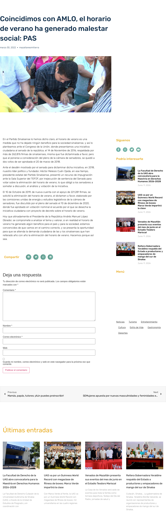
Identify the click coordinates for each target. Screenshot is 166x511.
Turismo (133, 322)
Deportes (123, 333)
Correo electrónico (12, 337)
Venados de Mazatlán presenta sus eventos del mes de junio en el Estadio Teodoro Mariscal (149, 227)
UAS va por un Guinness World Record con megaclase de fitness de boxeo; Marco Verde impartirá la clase (150, 202)
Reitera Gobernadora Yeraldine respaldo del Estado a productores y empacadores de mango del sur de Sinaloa (150, 253)
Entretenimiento (149, 322)
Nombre (7, 326)
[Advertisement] (139, 296)
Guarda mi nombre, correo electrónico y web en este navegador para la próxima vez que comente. (46, 363)
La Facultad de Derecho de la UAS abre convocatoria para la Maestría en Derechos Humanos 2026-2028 (150, 176)
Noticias (120, 322)
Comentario (9, 290)
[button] (28, 257)
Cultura (122, 327)
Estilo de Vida (136, 327)
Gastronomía (154, 327)
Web (5, 348)
